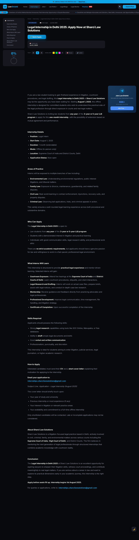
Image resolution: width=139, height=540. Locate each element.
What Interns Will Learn (13, 32)
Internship (36, 19)
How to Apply (11, 38)
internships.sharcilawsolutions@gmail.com (47, 381)
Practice (87, 7)
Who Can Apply (11, 29)
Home (25, 7)
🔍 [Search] (120, 7)
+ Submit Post (129, 7)
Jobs (44, 7)
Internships (34, 7)
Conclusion (10, 45)
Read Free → (83, 1)
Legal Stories (75, 7)
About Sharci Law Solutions (12, 41)
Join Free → (122, 108)
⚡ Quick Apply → (37, 37)
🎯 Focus (69, 53)
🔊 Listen (79, 53)
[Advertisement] (66, 76)
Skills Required (11, 35)
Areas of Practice (12, 27)
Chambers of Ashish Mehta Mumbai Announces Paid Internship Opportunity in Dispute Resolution (40, 12)
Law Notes (53, 7)
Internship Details (12, 24)
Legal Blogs (64, 7)
